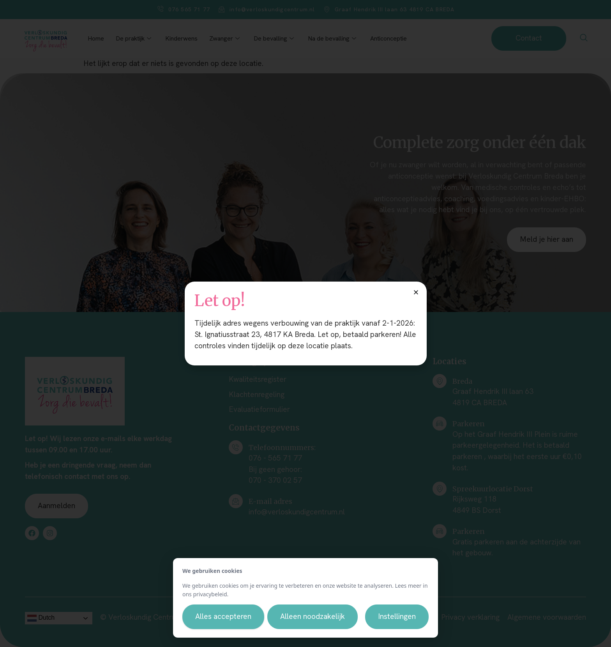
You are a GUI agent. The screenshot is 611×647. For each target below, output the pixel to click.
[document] (305, 323)
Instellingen (397, 616)
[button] (416, 292)
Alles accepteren (223, 616)
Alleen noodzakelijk (312, 616)
